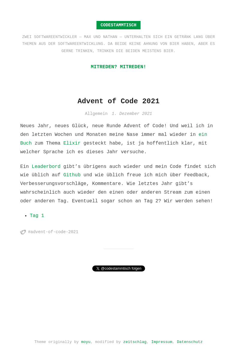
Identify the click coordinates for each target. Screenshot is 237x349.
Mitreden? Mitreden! (118, 67)
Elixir (72, 143)
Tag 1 (37, 216)
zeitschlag (135, 340)
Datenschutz (190, 340)
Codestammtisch (119, 25)
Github (72, 175)
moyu (85, 340)
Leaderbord (46, 166)
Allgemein (96, 114)
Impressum (161, 340)
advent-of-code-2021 (55, 232)
